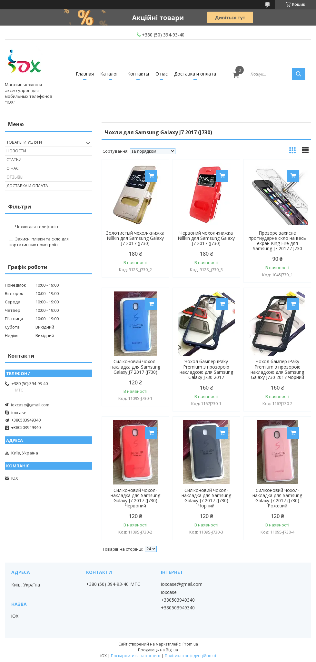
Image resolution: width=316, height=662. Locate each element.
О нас (161, 74)
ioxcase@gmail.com (30, 404)
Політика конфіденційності (190, 655)
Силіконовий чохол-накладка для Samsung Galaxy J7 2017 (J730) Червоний (135, 498)
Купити (151, 176)
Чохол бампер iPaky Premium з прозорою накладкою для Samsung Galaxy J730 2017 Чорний (277, 369)
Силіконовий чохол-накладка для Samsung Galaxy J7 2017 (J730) (135, 366)
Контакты (138, 74)
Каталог (109, 74)
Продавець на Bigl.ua (158, 650)
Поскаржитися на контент (136, 655)
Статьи (14, 159)
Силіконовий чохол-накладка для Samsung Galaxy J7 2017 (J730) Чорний (206, 498)
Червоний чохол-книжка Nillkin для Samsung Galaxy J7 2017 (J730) (206, 238)
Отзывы (15, 177)
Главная (85, 74)
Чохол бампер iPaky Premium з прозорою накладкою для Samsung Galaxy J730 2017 (206, 369)
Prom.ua (190, 644)
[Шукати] (298, 74)
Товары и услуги (24, 142)
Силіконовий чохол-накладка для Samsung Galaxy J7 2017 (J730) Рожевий (277, 498)
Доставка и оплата (195, 74)
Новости (16, 151)
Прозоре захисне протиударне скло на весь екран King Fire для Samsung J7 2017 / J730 (277, 240)
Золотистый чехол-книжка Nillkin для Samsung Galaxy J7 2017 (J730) (135, 238)
